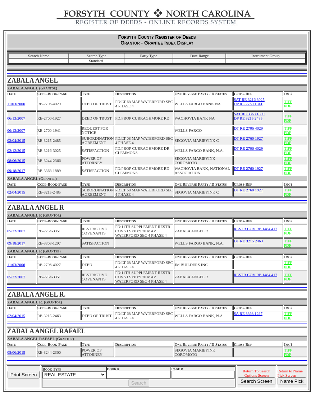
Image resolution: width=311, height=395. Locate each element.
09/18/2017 (16, 170)
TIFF (288, 101)
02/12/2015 (16, 150)
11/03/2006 (16, 104)
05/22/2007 (16, 231)
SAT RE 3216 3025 (249, 99)
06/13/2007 (16, 118)
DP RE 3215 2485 (248, 118)
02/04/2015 (16, 140)
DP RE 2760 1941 (248, 104)
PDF (287, 106)
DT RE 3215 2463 (248, 241)
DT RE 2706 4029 (248, 128)
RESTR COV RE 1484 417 (255, 229)
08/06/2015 (16, 160)
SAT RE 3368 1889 (249, 114)
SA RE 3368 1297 (248, 313)
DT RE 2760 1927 (248, 138)
